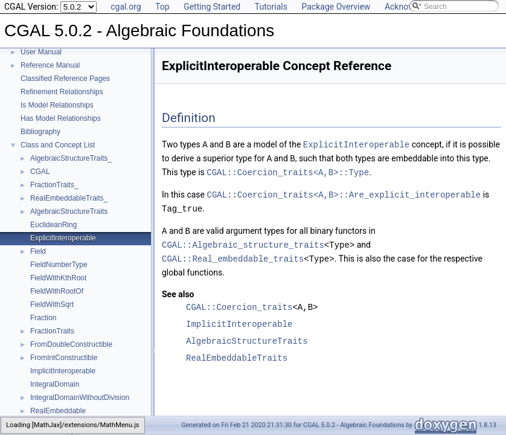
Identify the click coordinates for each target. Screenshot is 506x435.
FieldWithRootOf (56, 291)
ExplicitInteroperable (63, 238)
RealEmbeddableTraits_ (68, 198)
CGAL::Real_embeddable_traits (233, 254)
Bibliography (40, 131)
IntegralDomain (54, 384)
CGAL (40, 171)
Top (162, 6)
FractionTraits (52, 331)
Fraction (43, 318)
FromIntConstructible (63, 357)
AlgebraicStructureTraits (68, 211)
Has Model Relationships (61, 118)
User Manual (41, 52)
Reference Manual (50, 65)
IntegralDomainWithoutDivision (79, 397)
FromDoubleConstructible (71, 344)
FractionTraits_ (54, 185)
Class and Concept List (58, 145)
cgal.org (125, 6)
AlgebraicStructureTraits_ (71, 158)
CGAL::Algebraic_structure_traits (243, 240)
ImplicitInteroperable (62, 371)
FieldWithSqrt (52, 304)
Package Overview (335, 6)
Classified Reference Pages (65, 78)
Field (38, 251)
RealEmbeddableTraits (236, 353)
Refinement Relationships (62, 92)
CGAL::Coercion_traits (239, 302)
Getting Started (212, 6)
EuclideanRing (53, 225)
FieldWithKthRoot (58, 278)
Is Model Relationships (57, 105)
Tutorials (271, 6)
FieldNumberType (59, 264)
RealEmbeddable (58, 411)
